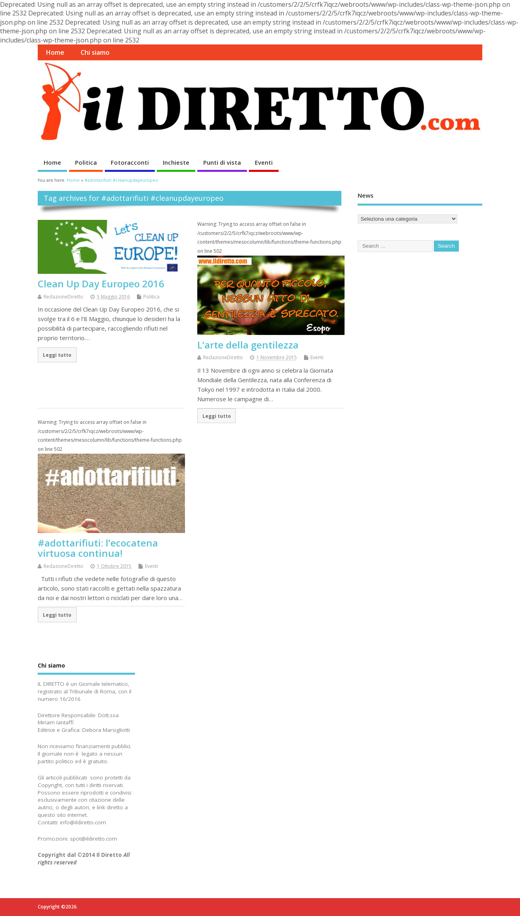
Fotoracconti (130, 162)
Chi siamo (95, 52)
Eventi (264, 162)
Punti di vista (222, 162)
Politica (86, 162)
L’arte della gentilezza (248, 344)
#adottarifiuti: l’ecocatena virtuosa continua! (98, 548)
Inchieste (176, 162)
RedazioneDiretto (63, 296)
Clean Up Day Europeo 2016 (101, 283)
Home (55, 52)
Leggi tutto (57, 355)
